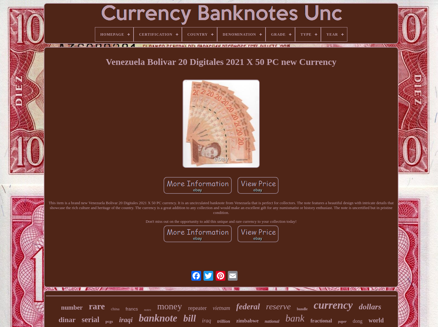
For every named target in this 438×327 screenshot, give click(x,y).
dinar (66, 320)
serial (90, 319)
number (72, 307)
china (115, 309)
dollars (370, 306)
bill (189, 318)
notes (147, 309)
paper (342, 321)
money (169, 306)
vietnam (221, 308)
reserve (278, 306)
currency (333, 305)
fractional (321, 321)
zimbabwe (247, 321)
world (376, 320)
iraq (206, 321)
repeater (197, 308)
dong (358, 321)
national (272, 321)
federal (248, 306)
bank (294, 318)
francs (132, 308)
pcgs (109, 321)
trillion (223, 321)
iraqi (126, 320)
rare (97, 306)
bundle (302, 309)
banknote (158, 318)
